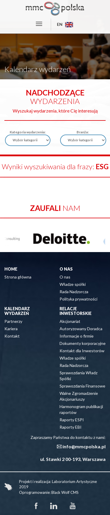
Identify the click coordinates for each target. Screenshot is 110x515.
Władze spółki (73, 284)
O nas (65, 276)
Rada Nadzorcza (74, 291)
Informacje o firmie (77, 335)
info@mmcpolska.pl (84, 446)
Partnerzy (13, 321)
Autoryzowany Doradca (81, 328)
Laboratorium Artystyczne (74, 481)
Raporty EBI (71, 427)
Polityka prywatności (78, 298)
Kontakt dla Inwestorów (82, 350)
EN (65, 24)
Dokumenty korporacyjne (83, 343)
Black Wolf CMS (65, 492)
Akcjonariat (70, 321)
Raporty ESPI (72, 419)
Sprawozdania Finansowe (82, 385)
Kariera (11, 328)
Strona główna (17, 276)
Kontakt (12, 335)
